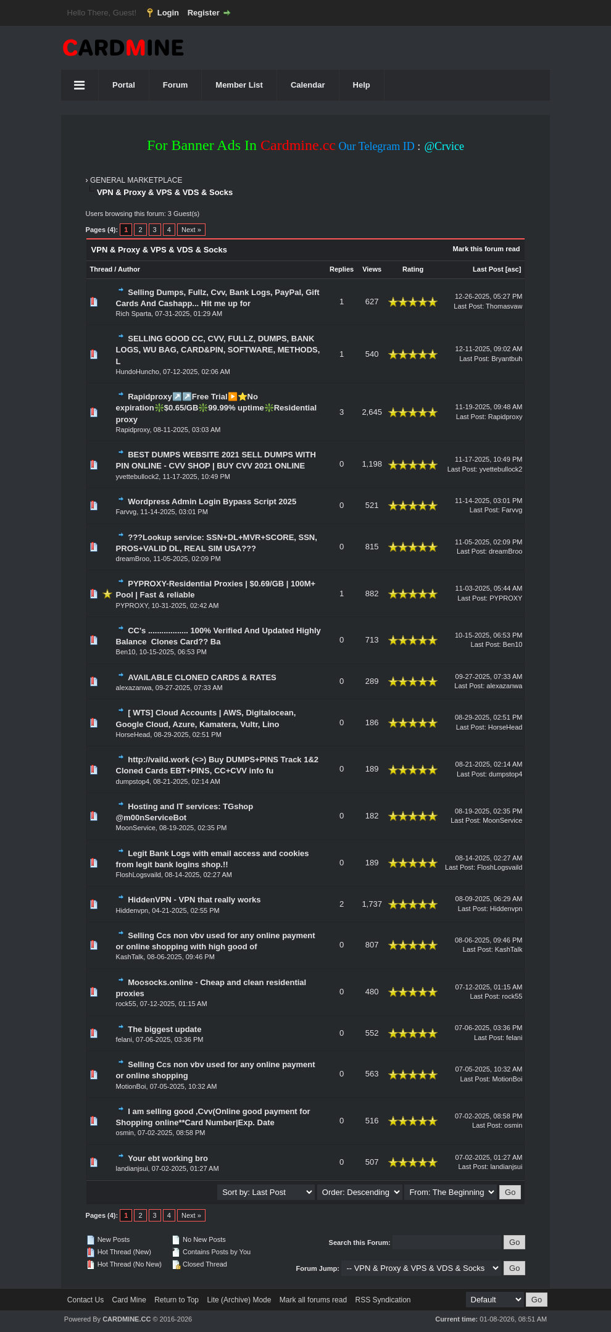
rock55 (126, 1003)
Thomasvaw (504, 306)
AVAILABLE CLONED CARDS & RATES (202, 677)
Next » (191, 229)
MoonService (136, 827)
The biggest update (164, 1029)
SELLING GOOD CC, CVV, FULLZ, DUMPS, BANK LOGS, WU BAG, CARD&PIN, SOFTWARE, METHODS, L (218, 349)
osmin (125, 1132)
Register (204, 12)
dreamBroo (132, 558)
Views (371, 269)
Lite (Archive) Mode (239, 1300)
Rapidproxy (133, 429)
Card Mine (129, 1300)
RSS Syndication (382, 1300)
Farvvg (126, 511)
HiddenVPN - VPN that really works (194, 899)
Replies (342, 269)
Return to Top (176, 1300)
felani (124, 1039)
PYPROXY (132, 605)
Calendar (308, 84)
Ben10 (126, 652)
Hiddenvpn (132, 910)
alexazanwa (134, 687)
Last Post (488, 269)
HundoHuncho (137, 371)
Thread (101, 269)
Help (361, 84)
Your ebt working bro (168, 1158)
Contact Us (85, 1300)
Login (168, 12)
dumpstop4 (132, 781)
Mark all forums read (313, 1300)
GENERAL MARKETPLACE (136, 180)
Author (129, 269)
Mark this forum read (486, 248)
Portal (123, 84)
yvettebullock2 (137, 476)
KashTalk (130, 956)
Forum (175, 84)
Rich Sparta (133, 313)
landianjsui (132, 1168)
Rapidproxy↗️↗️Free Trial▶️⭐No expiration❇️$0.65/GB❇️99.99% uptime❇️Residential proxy (216, 407)
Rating (412, 269)
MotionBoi (131, 1086)
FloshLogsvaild (138, 874)
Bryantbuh (506, 358)
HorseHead (133, 734)
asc (512, 269)
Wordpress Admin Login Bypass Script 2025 (212, 501)
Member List (239, 84)
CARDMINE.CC (126, 1319)
